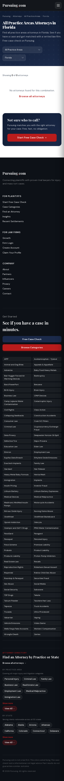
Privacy (6, 283)
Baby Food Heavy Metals (45, 370)
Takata (37, 595)
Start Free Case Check (32, 137)
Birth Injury (9, 390)
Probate (8, 550)
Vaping (37, 617)
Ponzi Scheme (10, 544)
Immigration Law (12, 697)
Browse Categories (32, 347)
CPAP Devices (40, 395)
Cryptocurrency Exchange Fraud (46, 428)
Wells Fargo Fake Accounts (16, 628)
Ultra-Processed (41, 612)
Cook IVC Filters (41, 421)
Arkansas (45, 725)
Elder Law (38, 446)
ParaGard (8, 533)
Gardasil (8, 469)
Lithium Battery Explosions (46, 491)
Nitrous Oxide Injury (13, 511)
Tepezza (8, 606)
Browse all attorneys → (14, 663)
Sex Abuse (9, 584)
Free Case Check (32, 339)
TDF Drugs (8, 595)
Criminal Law (10, 426)
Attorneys (17, 16)
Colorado (23, 731)
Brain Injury (39, 390)
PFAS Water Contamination (46, 528)
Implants (38, 480)
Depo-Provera (40, 441)
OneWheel (9, 516)
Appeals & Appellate (43, 364)
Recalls (37, 561)
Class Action (39, 410)
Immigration (9, 480)
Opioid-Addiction (12, 522)
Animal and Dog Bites (14, 364)
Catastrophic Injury (43, 401)
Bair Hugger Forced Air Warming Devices (14, 377)
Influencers (8, 278)
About (6, 269)
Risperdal (8, 572)
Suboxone (38, 589)
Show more (8, 703)
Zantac (37, 634)
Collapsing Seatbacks (14, 415)
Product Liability (41, 550)
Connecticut (39, 731)
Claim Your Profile (12, 252)
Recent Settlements (13, 221)
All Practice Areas (32, 16)
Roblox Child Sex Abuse (45, 572)
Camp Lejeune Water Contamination (13, 403)
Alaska (21, 725)
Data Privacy (10, 435)
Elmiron (7, 452)
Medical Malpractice (43, 497)
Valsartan (8, 617)
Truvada (8, 612)
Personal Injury (41, 539)
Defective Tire (10, 441)
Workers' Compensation (45, 628)
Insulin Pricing (10, 485)
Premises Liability (42, 544)
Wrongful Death (11, 634)
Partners (7, 274)
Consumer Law (11, 421)
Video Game (39, 623)
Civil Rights (9, 410)
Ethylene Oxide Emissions (45, 457)
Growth (7, 238)
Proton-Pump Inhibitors (45, 556)
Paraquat (8, 539)
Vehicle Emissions (12, 623)
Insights (7, 216)
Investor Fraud (40, 485)
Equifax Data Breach (13, 457)
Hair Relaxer (39, 469)
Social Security (11, 589)
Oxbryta (38, 522)
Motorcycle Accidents (44, 502)
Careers (7, 288)
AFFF (6, 359)
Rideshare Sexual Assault (45, 567)
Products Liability (12, 556)
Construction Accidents (45, 415)
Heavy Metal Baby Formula (16, 474)
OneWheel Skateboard (44, 516)
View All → (10, 708)
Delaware (54, 731)
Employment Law (42, 452)
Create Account (11, 247)
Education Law (10, 446)
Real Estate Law (11, 561)
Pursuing (6, 16)
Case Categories (11, 206)
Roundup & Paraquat (13, 578)
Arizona (32, 725)
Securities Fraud (41, 578)
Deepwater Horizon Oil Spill (46, 435)
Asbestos (8, 370)
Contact (7, 293)
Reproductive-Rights (13, 567)
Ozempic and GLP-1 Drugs (16, 528)
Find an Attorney (11, 211)
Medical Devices (11, 497)
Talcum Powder (11, 600)
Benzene (38, 384)
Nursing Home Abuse (43, 511)
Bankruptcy (39, 376)
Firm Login (8, 243)
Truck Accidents (41, 606)
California (9, 731)
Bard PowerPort (11, 384)
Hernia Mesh (39, 474)
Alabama (9, 725)
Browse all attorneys (32, 96)
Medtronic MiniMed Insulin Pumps (16, 504)
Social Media (40, 584)
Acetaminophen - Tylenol (45, 359)
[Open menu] (58, 5)
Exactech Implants (12, 463)
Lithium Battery (11, 491)
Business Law (10, 395)
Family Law (39, 463)
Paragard (38, 533)
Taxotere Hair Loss (42, 600)
